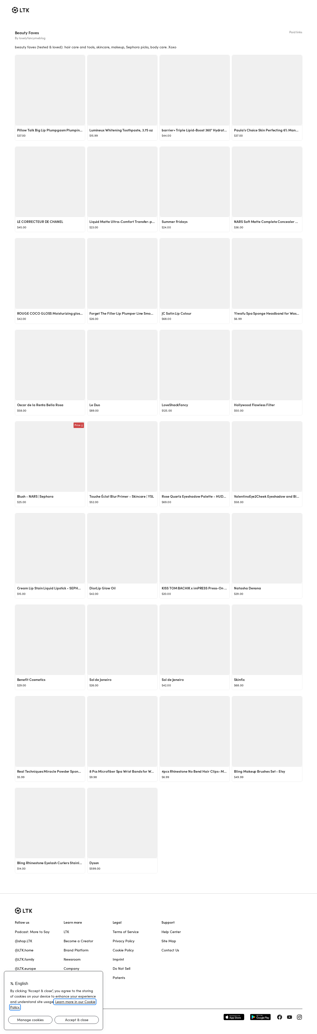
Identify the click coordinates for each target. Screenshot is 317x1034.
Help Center (171, 932)
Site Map (168, 941)
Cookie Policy (123, 950)
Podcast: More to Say (32, 932)
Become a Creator (78, 941)
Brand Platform (76, 950)
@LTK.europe (25, 968)
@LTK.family (24, 959)
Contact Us (170, 950)
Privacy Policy (123, 941)
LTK (66, 932)
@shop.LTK (23, 941)
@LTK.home (24, 950)
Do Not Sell (121, 968)
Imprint (118, 959)
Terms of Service (126, 932)
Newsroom (72, 959)
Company (71, 968)
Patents (119, 977)
